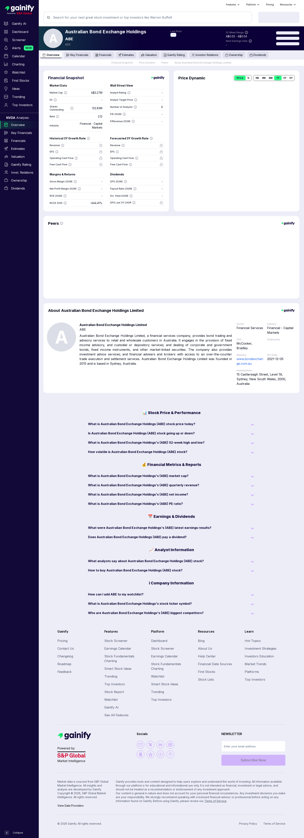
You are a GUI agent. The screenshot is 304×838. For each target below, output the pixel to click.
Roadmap (64, 664)
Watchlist (110, 700)
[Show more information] (246, 32)
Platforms (252, 672)
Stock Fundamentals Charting (119, 658)
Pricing (270, 4)
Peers (165, 62)
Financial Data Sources (215, 664)
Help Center (207, 656)
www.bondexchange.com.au (250, 361)
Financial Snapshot (122, 62)
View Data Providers (70, 805)
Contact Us (65, 648)
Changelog (65, 656)
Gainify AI (111, 707)
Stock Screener (116, 641)
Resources (288, 4)
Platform (253, 4)
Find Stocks (206, 672)
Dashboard (159, 641)
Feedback (64, 672)
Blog (201, 641)
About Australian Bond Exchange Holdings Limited (202, 62)
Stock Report (114, 692)
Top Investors (114, 684)
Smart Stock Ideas (117, 669)
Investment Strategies (260, 648)
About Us (205, 648)
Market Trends (255, 664)
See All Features (116, 715)
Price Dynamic (147, 62)
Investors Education (259, 656)
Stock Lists (206, 679)
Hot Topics (253, 641)
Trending (110, 676)
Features (233, 4)
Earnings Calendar (117, 648)
